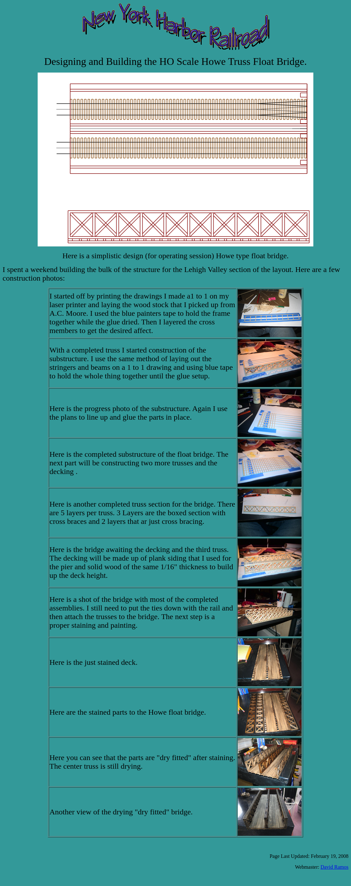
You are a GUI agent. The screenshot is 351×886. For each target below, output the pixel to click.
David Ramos (334, 867)
